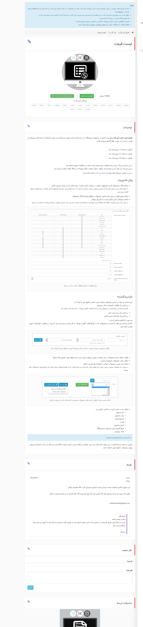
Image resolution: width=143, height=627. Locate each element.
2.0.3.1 (72, 105)
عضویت (128, 67)
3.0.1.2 (19, 105)
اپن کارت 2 (89, 32)
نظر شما (107, 570)
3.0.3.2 (50, 109)
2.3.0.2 (42, 105)
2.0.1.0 (96, 105)
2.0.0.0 (103, 105)
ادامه (7, 587)
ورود (128, 70)
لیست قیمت (78, 32)
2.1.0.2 (57, 105)
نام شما (107, 561)
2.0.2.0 (80, 105)
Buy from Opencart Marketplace (38, 96)
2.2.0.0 (50, 105)
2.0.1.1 (88, 105)
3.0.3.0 (65, 109)
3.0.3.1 (57, 109)
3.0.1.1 (26, 105)
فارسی (132, 31)
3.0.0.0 (34, 105)
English (124, 31)
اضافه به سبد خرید (64, 96)
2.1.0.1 (65, 105)
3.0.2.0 (11, 105)
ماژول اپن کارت (128, 80)
